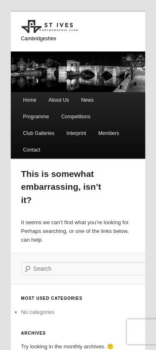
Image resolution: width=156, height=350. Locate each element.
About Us (58, 100)
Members (108, 133)
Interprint (76, 133)
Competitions (75, 117)
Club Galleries (38, 133)
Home (29, 100)
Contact (31, 150)
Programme (36, 117)
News (87, 100)
